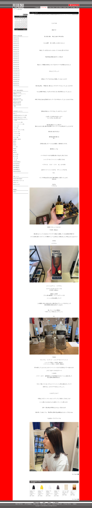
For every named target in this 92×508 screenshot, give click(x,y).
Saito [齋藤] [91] (16, 167)
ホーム (14, 9)
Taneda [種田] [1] (16, 169)
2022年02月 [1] (16, 60)
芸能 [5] (14, 148)
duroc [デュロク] (16, 184)
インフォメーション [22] (17, 122)
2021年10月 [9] (16, 66)
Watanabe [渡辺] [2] (17, 171)
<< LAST (16, 29)
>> (24, 16)
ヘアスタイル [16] (16, 133)
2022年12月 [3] (16, 51)
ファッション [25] (16, 135)
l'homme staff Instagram (17, 178)
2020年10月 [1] (16, 85)
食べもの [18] (15, 154)
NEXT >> (25, 29)
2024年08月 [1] (16, 39)
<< (17, 16)
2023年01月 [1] (16, 49)
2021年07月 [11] (16, 71)
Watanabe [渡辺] (75, 14)
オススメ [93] (15, 137)
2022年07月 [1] (16, 55)
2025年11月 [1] (16, 38)
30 (24, 27)
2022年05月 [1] (16, 56)
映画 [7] (14, 142)
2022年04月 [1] (16, 58)
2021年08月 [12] (16, 70)
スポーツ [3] (15, 158)
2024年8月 (21, 16)
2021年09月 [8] (16, 68)
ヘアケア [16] (15, 127)
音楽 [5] (14, 144)
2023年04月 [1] (16, 47)
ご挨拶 (14, 106)
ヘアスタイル (69, 14)
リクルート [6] (16, 126)
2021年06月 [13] (16, 73)
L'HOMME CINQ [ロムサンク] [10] (19, 117)
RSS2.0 (14, 191)
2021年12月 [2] (16, 64)
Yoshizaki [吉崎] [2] (16, 161)
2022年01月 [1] (16, 62)
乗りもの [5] (15, 156)
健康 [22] (15, 152)
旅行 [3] (14, 150)
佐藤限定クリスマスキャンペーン (19, 93)
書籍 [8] (14, 141)
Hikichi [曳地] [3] (16, 165)
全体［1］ (15, 113)
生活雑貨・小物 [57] (17, 139)
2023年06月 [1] (16, 45)
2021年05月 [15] (16, 75)
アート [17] (15, 146)
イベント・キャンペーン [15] (18, 124)
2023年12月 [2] (16, 43)
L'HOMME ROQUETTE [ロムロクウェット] (58, 14)
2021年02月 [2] (16, 81)
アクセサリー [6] (16, 131)
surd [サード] (15, 182)
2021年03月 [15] (16, 79)
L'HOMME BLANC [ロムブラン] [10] (20, 115)
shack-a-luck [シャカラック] (18, 180)
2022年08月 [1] (16, 53)
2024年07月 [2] (16, 41)
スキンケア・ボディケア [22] (18, 129)
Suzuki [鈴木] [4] (16, 163)
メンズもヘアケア (34, 13)
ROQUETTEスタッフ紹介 (18, 99)
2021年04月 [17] (16, 77)
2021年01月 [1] (16, 83)
